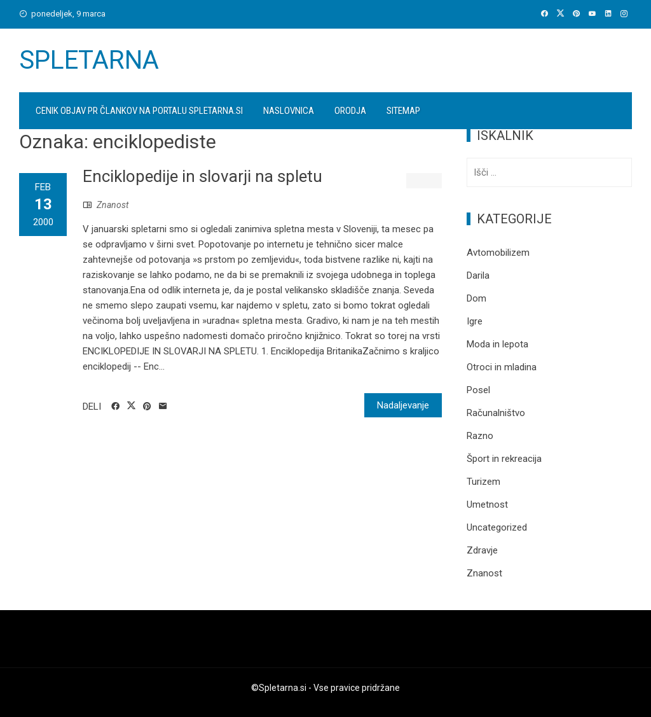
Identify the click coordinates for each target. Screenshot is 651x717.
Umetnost (487, 504)
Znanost (112, 205)
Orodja (350, 110)
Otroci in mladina (502, 367)
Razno (480, 436)
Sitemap (403, 110)
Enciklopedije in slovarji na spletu (202, 176)
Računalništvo (496, 413)
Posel (478, 390)
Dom (476, 298)
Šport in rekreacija (504, 458)
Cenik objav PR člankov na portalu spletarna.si (139, 110)
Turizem (483, 481)
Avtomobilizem (498, 252)
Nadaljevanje (403, 405)
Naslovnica (288, 110)
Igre (475, 321)
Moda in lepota (497, 344)
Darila (478, 275)
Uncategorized (497, 527)
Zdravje (482, 550)
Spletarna (89, 60)
